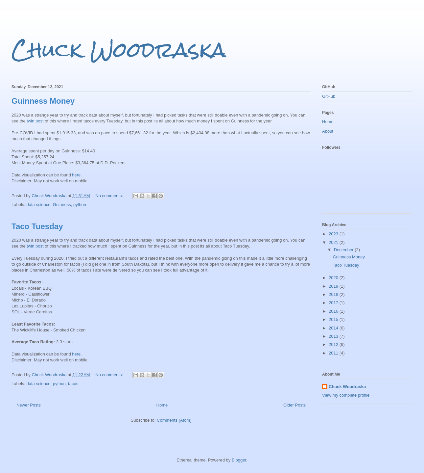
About (327, 131)
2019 (334, 286)
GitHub (328, 96)
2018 (334, 294)
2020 (334, 277)
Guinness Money (43, 100)
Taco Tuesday (37, 226)
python (79, 204)
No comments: (109, 195)
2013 (334, 336)
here (76, 174)
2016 (334, 311)
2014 (334, 328)
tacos (73, 383)
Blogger (239, 460)
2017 (334, 302)
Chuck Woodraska (119, 49)
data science (39, 204)
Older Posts (294, 405)
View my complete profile (345, 395)
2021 (334, 242)
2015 (334, 319)
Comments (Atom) (174, 420)
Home (162, 405)
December (344, 249)
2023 (334, 233)
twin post (35, 120)
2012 (334, 344)
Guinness (62, 204)
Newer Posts (28, 405)
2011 (334, 353)
